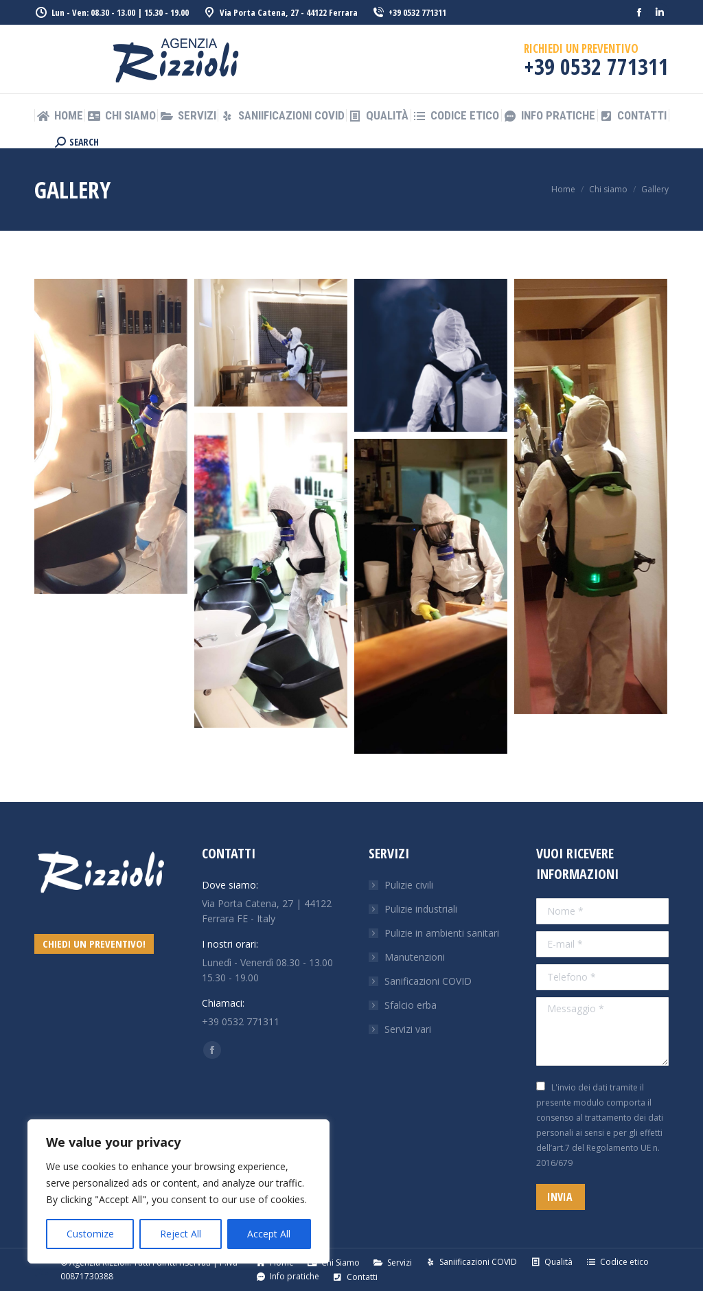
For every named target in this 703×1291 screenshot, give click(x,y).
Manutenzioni (414, 956)
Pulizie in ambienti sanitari (441, 932)
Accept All (268, 1233)
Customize (90, 1233)
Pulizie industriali (420, 908)
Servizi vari (407, 1029)
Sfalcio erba (410, 1005)
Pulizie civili (408, 884)
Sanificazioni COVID (428, 980)
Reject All (180, 1233)
